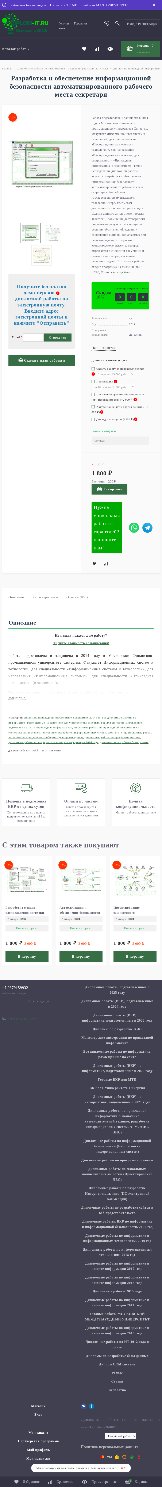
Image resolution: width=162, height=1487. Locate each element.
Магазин (38, 1406)
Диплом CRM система (117, 1364)
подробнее (17, 697)
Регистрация (148, 24)
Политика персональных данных (109, 1447)
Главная (7, 68)
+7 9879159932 (15, 988)
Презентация (104, 381)
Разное (117, 1373)
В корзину (109, 489)
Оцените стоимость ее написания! (81, 643)
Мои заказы (38, 1432)
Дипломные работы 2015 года (117, 1291)
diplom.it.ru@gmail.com (21, 1018)
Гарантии (80, 23)
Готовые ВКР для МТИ (117, 1079)
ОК (123, 1467)
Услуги (64, 23)
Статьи (117, 1381)
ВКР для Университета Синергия (78, 722)
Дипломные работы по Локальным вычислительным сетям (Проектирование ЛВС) (117, 1174)
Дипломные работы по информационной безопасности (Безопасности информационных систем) (117, 1146)
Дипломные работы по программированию (112, 737)
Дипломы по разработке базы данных (124, 742)
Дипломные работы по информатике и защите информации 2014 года (63, 68)
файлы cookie (65, 1468)
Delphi (35, 750)
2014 (44, 750)
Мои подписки (38, 1458)
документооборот (19, 750)
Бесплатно (117, 1390)
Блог (38, 1414)
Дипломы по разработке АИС (117, 1029)
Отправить (57, 337)
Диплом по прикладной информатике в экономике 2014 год (62, 717)
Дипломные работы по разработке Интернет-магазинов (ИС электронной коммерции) (117, 1193)
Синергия (55, 750)
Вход (131, 24)
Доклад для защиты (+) (114, 419)
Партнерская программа (38, 1441)
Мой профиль (38, 1450)
